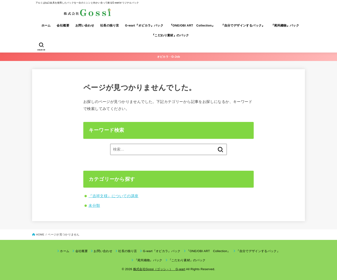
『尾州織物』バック (285, 25)
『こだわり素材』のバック (170, 35)
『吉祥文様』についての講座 (113, 196)
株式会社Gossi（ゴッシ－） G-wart (159, 269)
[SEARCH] (41, 47)
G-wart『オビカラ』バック (144, 25)
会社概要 (63, 25)
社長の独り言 (109, 25)
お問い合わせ (84, 25)
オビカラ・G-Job (168, 56)
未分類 (94, 205)
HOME (40, 234)
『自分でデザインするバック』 (243, 25)
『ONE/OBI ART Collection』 (192, 25)
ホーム (46, 25)
